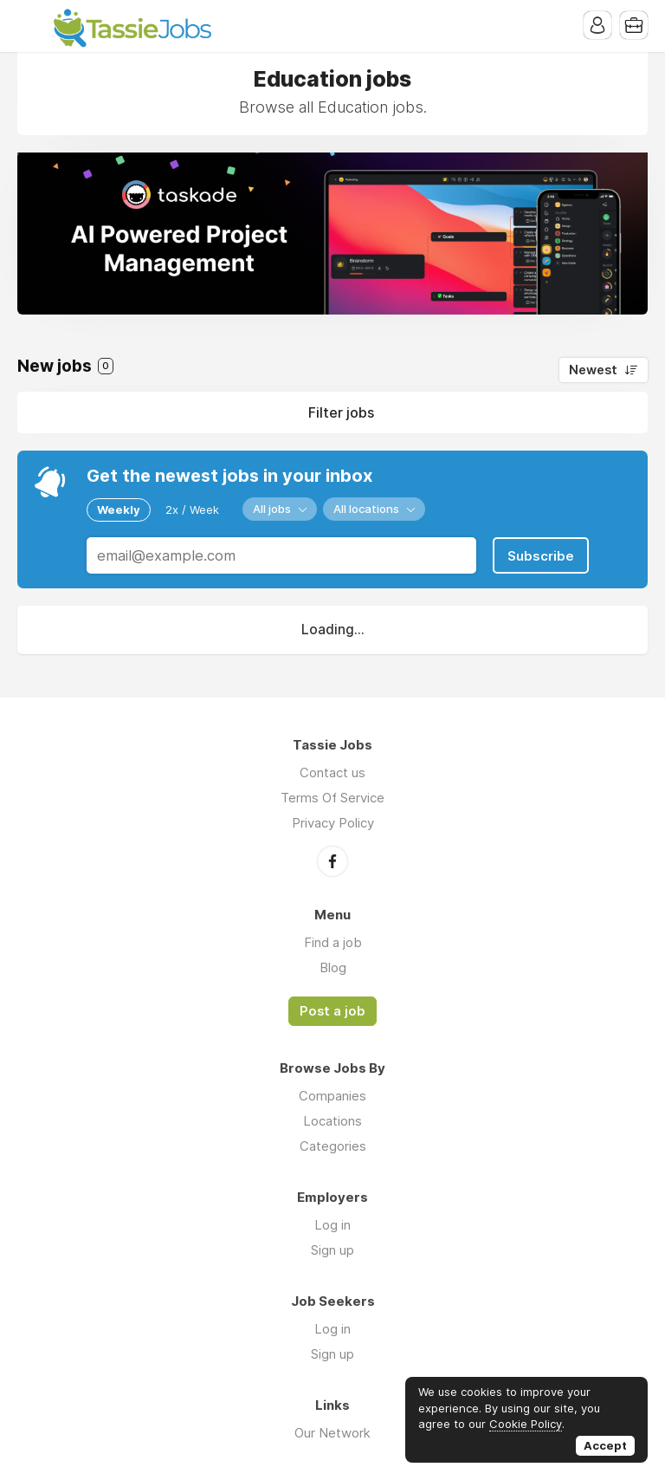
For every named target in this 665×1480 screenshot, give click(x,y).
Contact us (332, 772)
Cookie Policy (525, 1424)
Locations (332, 1121)
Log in (332, 1225)
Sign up (332, 1250)
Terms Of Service (332, 797)
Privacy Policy (333, 823)
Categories (333, 1146)
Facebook (332, 861)
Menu (30, 26)
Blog (333, 967)
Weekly (118, 509)
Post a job (332, 1011)
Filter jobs (341, 412)
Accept (605, 1445)
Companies (332, 1095)
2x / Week (192, 509)
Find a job (333, 942)
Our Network (332, 1433)
